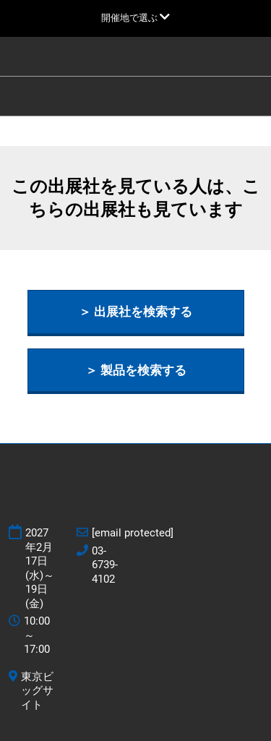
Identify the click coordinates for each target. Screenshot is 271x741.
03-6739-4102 (105, 565)
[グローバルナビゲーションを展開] (135, 18)
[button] (135, 312)
